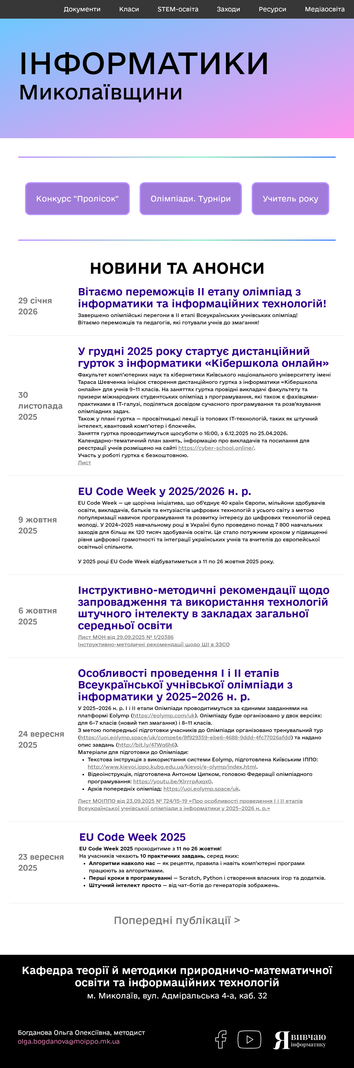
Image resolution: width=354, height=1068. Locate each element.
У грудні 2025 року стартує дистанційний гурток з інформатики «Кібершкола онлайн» (203, 356)
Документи (82, 9)
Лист (84, 462)
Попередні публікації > (177, 920)
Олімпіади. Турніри (191, 198)
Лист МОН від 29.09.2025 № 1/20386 (125, 637)
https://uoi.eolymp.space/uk (201, 789)
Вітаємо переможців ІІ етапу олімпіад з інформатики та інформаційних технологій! (202, 297)
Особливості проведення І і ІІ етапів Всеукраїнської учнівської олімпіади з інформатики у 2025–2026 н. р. (185, 684)
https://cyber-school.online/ (216, 448)
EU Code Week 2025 (132, 836)
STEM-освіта (178, 9)
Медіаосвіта (325, 9)
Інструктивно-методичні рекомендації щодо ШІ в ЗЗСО (154, 644)
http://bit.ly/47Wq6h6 (146, 745)
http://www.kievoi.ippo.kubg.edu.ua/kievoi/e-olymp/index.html (172, 767)
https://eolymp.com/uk (164, 715)
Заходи (228, 9)
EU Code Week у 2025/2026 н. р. (164, 491)
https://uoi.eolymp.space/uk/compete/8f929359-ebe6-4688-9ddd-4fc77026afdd (185, 737)
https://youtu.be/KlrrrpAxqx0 (172, 781)
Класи (129, 9)
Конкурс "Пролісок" (77, 198)
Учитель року (290, 198)
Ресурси (272, 9)
